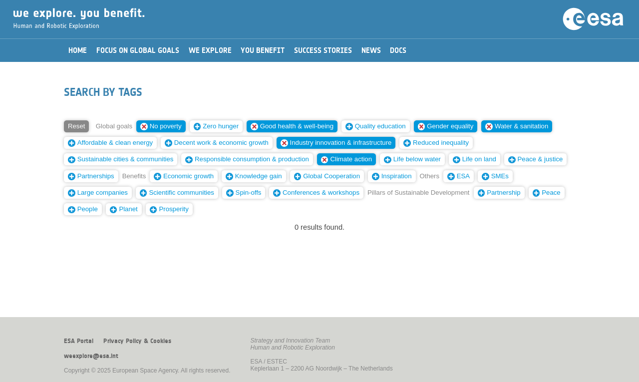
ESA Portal (78, 341)
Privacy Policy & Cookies (137, 341)
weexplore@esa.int (91, 356)
